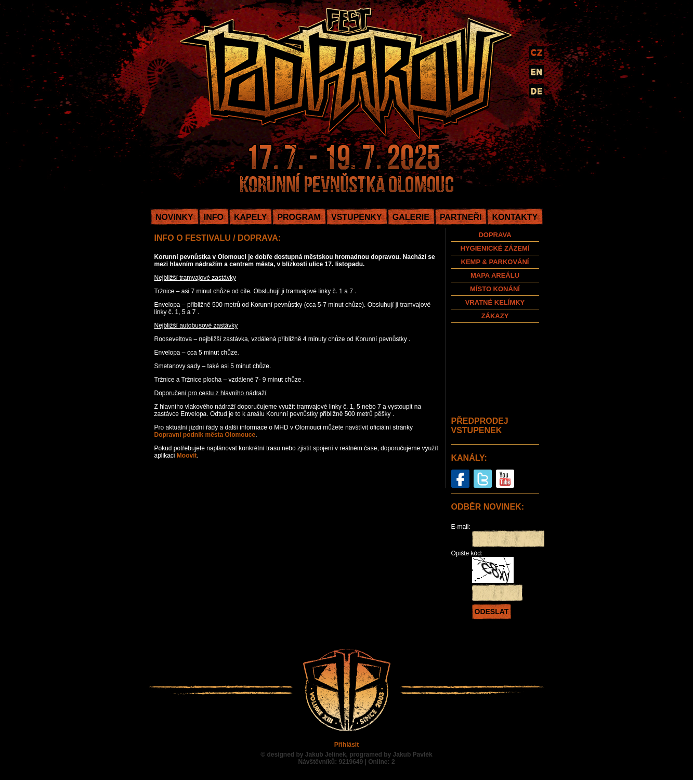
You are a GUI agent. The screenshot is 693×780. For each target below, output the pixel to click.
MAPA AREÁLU (494, 275)
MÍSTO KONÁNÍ (495, 289)
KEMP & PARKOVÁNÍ (495, 262)
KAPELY (250, 217)
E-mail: (460, 526)
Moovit (187, 455)
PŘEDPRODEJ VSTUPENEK (479, 426)
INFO (214, 217)
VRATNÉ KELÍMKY (495, 302)
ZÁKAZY (495, 316)
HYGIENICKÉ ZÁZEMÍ (495, 248)
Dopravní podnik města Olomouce (205, 434)
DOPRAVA (494, 235)
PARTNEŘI (461, 217)
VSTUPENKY (356, 217)
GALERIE (411, 217)
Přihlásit (346, 744)
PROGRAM (299, 217)
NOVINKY (174, 217)
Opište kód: (467, 553)
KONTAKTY (515, 217)
